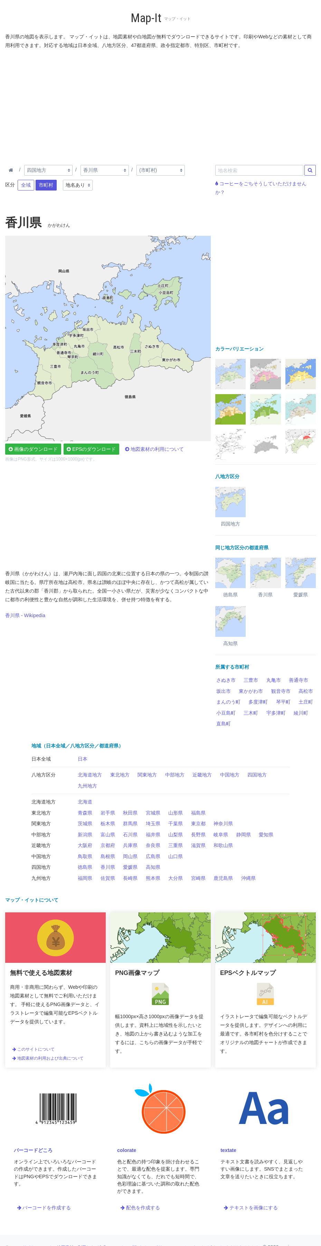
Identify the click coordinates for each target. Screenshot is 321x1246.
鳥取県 (85, 856)
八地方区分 (43, 775)
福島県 (198, 813)
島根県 (108, 856)
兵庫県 (130, 845)
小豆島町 (226, 713)
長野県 (198, 834)
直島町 (223, 723)
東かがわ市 (251, 691)
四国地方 (257, 775)
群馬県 (130, 823)
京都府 (108, 845)
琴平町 (283, 702)
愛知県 (266, 834)
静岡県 (243, 834)
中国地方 (229, 775)
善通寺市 (298, 680)
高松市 (306, 691)
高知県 (153, 867)
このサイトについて (33, 1049)
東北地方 (120, 775)
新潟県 (85, 834)
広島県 (153, 856)
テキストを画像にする (251, 1207)
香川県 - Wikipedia (25, 615)
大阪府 (85, 845)
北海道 (85, 802)
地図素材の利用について (154, 449)
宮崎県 (198, 878)
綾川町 (301, 713)
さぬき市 (226, 680)
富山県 (108, 834)
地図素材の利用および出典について (48, 1058)
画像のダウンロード (33, 449)
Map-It (146, 18)
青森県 (85, 813)
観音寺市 (281, 691)
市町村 (46, 185)
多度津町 (258, 702)
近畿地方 (202, 775)
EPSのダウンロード (91, 449)
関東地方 (147, 775)
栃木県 (108, 823)
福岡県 (85, 878)
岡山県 (130, 856)
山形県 (175, 813)
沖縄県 (248, 878)
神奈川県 (223, 823)
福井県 (153, 834)
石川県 (130, 834)
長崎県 (130, 878)
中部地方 (175, 775)
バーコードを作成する (44, 1207)
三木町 (251, 713)
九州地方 (87, 786)
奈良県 (153, 845)
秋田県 (130, 813)
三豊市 (251, 680)
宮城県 (153, 813)
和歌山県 (223, 845)
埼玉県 (153, 823)
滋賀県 (198, 845)
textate (228, 1150)
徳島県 (85, 867)
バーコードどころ (33, 1150)
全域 (26, 185)
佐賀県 (108, 878)
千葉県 (175, 823)
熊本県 (153, 878)
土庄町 (306, 702)
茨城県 (85, 823)
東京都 (198, 823)
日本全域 (41, 759)
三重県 (175, 845)
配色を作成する (140, 1207)
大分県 (175, 878)
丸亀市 (273, 680)
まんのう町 (228, 702)
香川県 (108, 867)
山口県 (175, 856)
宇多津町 (276, 713)
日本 (82, 759)
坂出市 (223, 691)
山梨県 (175, 834)
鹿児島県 (223, 878)
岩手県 (108, 813)
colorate (126, 1150)
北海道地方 (90, 775)
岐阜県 (221, 834)
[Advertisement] (160, 105)
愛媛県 (130, 867)
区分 (10, 184)
